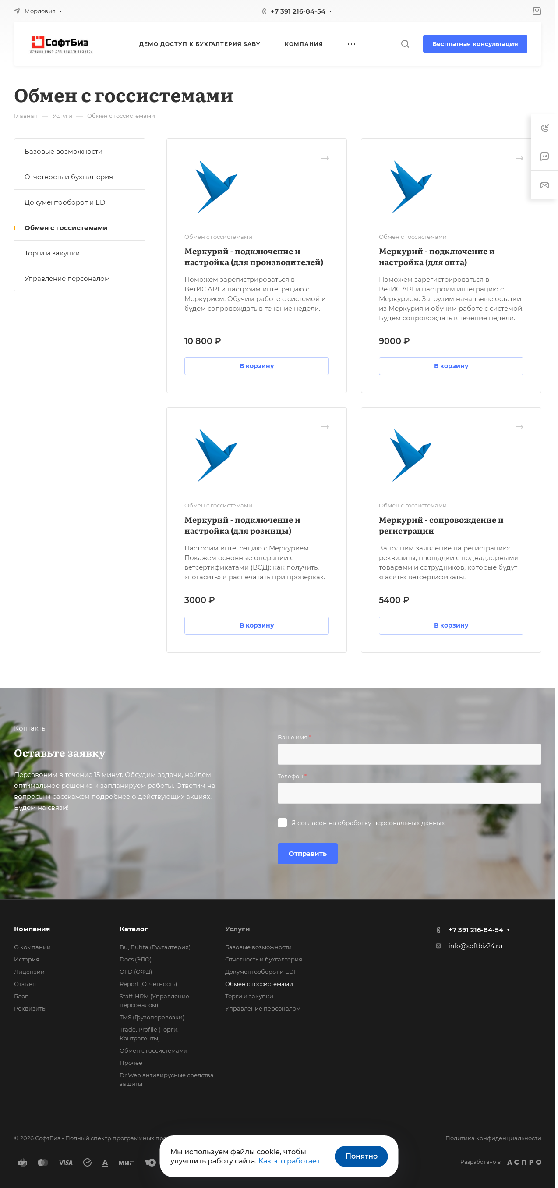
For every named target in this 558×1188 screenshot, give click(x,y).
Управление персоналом (67, 278)
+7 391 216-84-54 (298, 11)
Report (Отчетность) (148, 983)
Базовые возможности (63, 151)
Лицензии (29, 971)
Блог (21, 996)
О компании (32, 946)
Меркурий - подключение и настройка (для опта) (437, 256)
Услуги (237, 929)
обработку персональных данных (391, 823)
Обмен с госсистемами (66, 227)
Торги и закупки (52, 253)
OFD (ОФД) (136, 971)
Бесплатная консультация (475, 44)
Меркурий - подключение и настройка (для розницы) (242, 525)
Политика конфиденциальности (493, 1138)
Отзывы (25, 983)
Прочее (131, 1062)
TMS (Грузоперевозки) (152, 1017)
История (26, 959)
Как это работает (289, 1161)
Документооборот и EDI (66, 202)
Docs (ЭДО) (136, 959)
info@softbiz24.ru (475, 946)
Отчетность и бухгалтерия (69, 177)
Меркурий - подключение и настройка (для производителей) (253, 256)
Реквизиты (30, 1008)
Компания (32, 929)
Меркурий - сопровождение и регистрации (441, 525)
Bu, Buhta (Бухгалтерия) (155, 946)
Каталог (134, 929)
